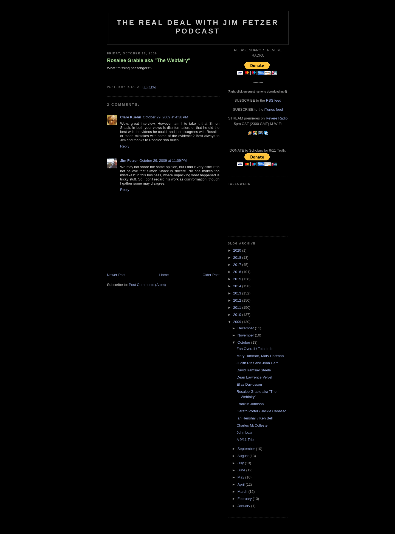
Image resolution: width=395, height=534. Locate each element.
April (242, 484)
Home (164, 275)
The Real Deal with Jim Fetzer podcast (198, 26)
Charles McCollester (252, 425)
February (245, 499)
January (244, 506)
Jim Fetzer (129, 160)
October (244, 342)
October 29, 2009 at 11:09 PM (163, 160)
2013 (237, 293)
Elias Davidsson (249, 384)
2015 (237, 279)
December (246, 328)
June (242, 470)
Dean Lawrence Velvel (254, 377)
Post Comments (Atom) (147, 285)
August (244, 456)
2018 (237, 257)
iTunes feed (273, 109)
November (246, 335)
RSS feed (273, 100)
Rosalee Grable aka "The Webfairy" (148, 60)
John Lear (244, 432)
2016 (237, 272)
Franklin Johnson (250, 404)
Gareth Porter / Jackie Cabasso (261, 411)
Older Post (211, 275)
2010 (237, 315)
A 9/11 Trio (244, 440)
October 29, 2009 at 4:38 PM (165, 117)
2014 (237, 286)
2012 (237, 300)
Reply (124, 146)
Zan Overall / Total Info (254, 349)
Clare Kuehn (130, 117)
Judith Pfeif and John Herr (257, 363)
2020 (237, 250)
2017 (237, 265)
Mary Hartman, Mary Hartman (260, 356)
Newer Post (116, 275)
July (241, 463)
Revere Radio (277, 118)
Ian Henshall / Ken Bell (254, 418)
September (247, 449)
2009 (237, 322)
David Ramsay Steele (253, 370)
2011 (237, 307)
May (241, 477)
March (243, 492)
